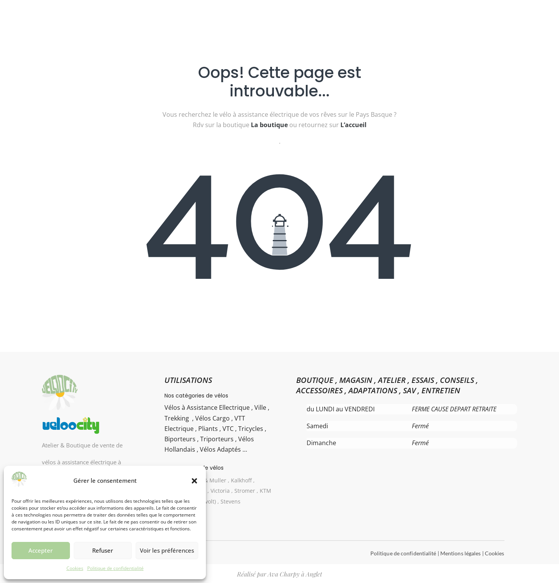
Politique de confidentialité (115, 568)
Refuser (102, 550)
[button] (194, 481)
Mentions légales (460, 553)
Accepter (40, 550)
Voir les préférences (167, 550)
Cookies (74, 568)
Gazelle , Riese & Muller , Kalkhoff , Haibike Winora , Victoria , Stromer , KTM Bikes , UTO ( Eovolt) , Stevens (218, 491)
